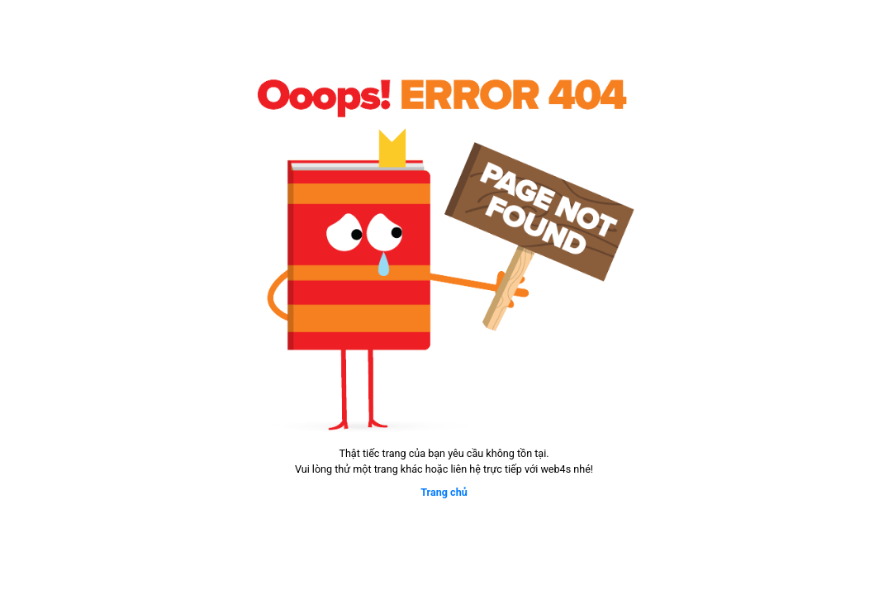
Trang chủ (444, 492)
